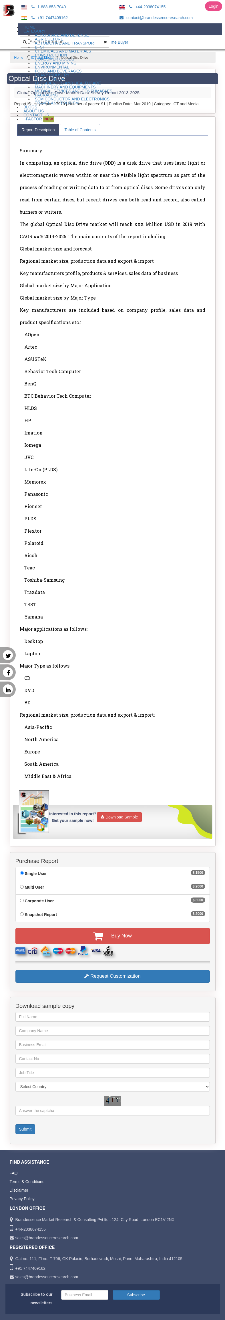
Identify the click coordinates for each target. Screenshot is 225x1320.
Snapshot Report (41, 914)
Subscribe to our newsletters (36, 1298)
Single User (36, 873)
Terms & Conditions (27, 1181)
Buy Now (112, 936)
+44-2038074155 (147, 7)
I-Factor (38, 119)
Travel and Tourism (57, 103)
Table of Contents (79, 130)
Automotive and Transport (65, 43)
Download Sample (119, 817)
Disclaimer (19, 1190)
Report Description (38, 130)
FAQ (14, 1173)
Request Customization (112, 976)
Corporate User (39, 901)
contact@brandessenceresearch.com (155, 17)
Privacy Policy (22, 1198)
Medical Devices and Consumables (73, 91)
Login (213, 6)
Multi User (34, 887)
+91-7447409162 (49, 17)
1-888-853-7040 (48, 7)
